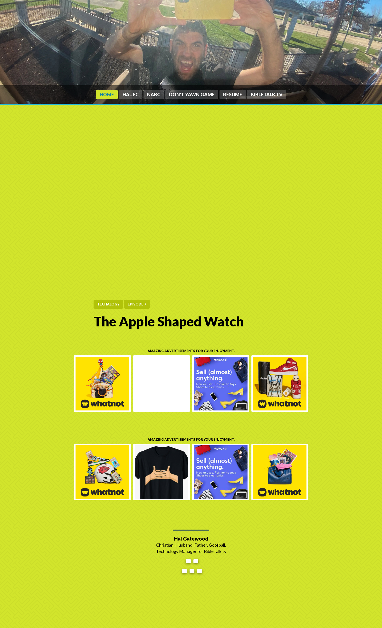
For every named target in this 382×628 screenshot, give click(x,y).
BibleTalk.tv (267, 94)
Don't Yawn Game (192, 94)
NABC (153, 94)
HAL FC (131, 94)
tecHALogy (108, 304)
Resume (232, 94)
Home (107, 94)
